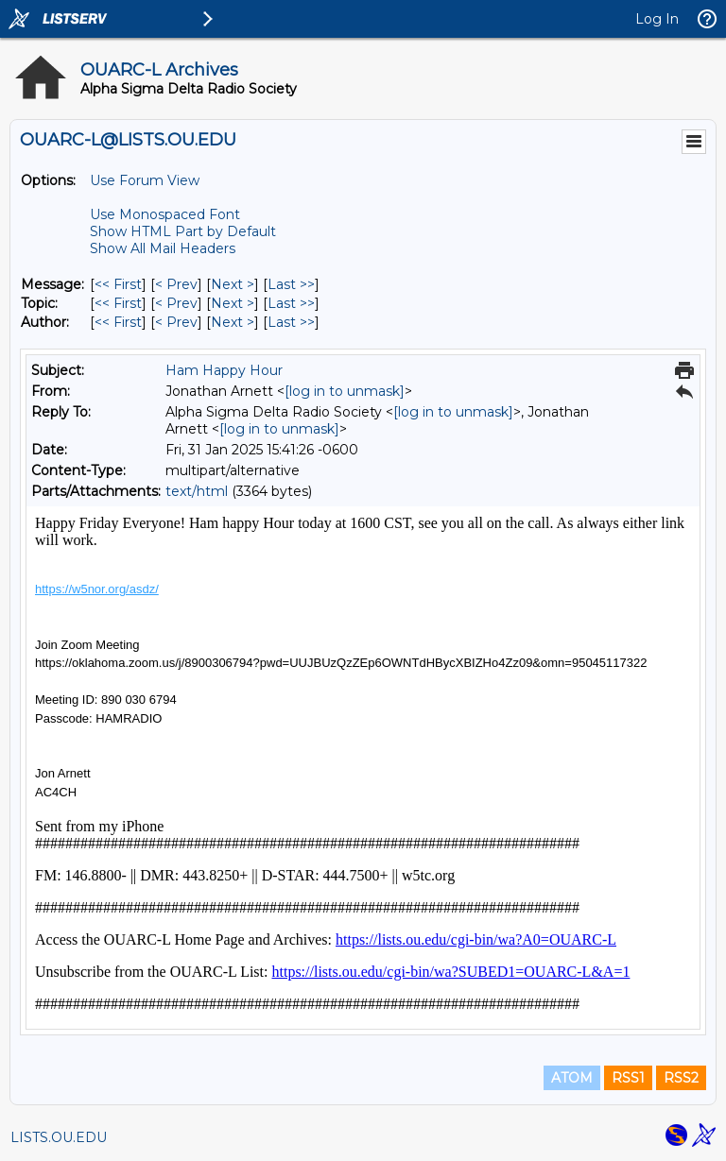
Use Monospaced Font (165, 214)
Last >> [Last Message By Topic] (291, 303)
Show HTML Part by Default (183, 231)
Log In (657, 18)
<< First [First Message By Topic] (118, 303)
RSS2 (681, 1077)
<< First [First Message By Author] (118, 322)
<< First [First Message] (118, 284)
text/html (196, 491)
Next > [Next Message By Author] (232, 322)
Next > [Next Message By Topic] (232, 303)
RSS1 (628, 1077)
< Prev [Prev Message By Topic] (176, 303)
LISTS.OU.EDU (58, 1137)
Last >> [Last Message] (291, 284)
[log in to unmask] (345, 391)
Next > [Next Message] (232, 284)
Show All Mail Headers (162, 248)
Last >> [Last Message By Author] (291, 322)
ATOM (572, 1077)
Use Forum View (144, 180)
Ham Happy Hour (224, 370)
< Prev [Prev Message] (176, 284)
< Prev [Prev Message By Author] (176, 322)
